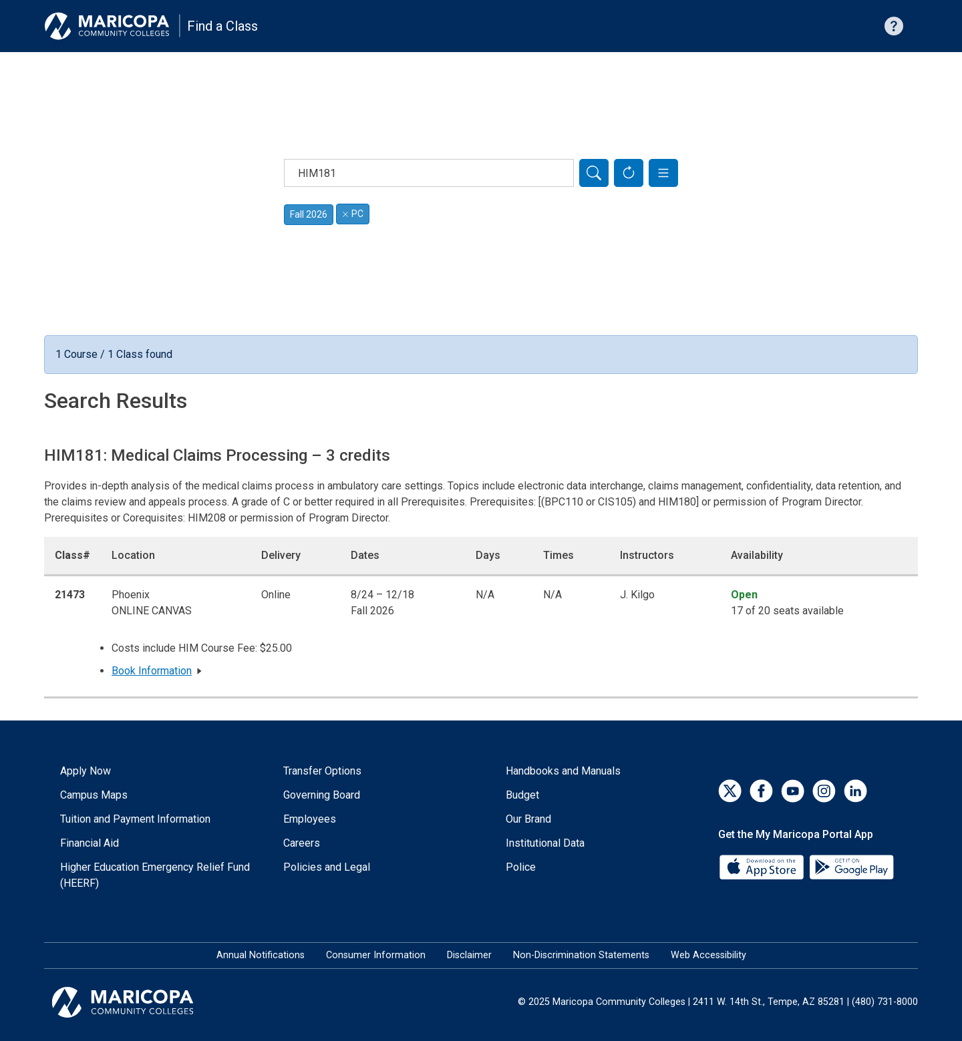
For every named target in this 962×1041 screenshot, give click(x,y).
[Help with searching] (894, 26)
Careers (301, 843)
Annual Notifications (260, 955)
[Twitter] (730, 791)
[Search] (594, 173)
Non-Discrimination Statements (581, 955)
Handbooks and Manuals (563, 771)
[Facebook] (761, 791)
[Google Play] (851, 866)
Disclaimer (469, 955)
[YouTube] (792, 791)
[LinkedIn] (855, 791)
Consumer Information (376, 955)
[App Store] (763, 866)
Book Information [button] (152, 670)
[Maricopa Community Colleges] (139, 1002)
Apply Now (85, 771)
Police (521, 867)
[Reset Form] (628, 173)
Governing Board (321, 795)
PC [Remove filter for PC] (352, 213)
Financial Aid (89, 843)
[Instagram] (824, 791)
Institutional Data (545, 843)
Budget (522, 795)
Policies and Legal (326, 867)
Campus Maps (94, 795)
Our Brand (528, 819)
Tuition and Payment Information (135, 819)
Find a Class (222, 26)
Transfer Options (322, 771)
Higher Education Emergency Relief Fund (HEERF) (155, 875)
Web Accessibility (708, 955)
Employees (309, 819)
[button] (663, 173)
